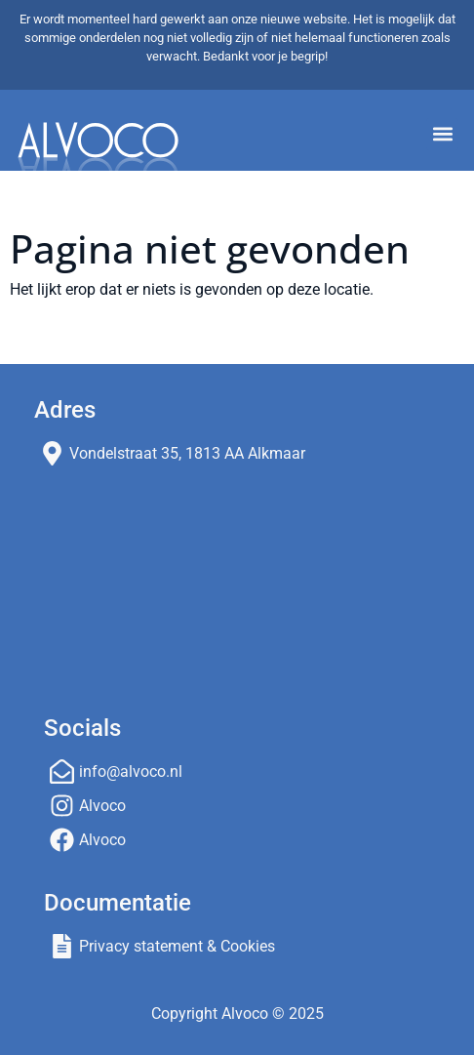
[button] (442, 134)
